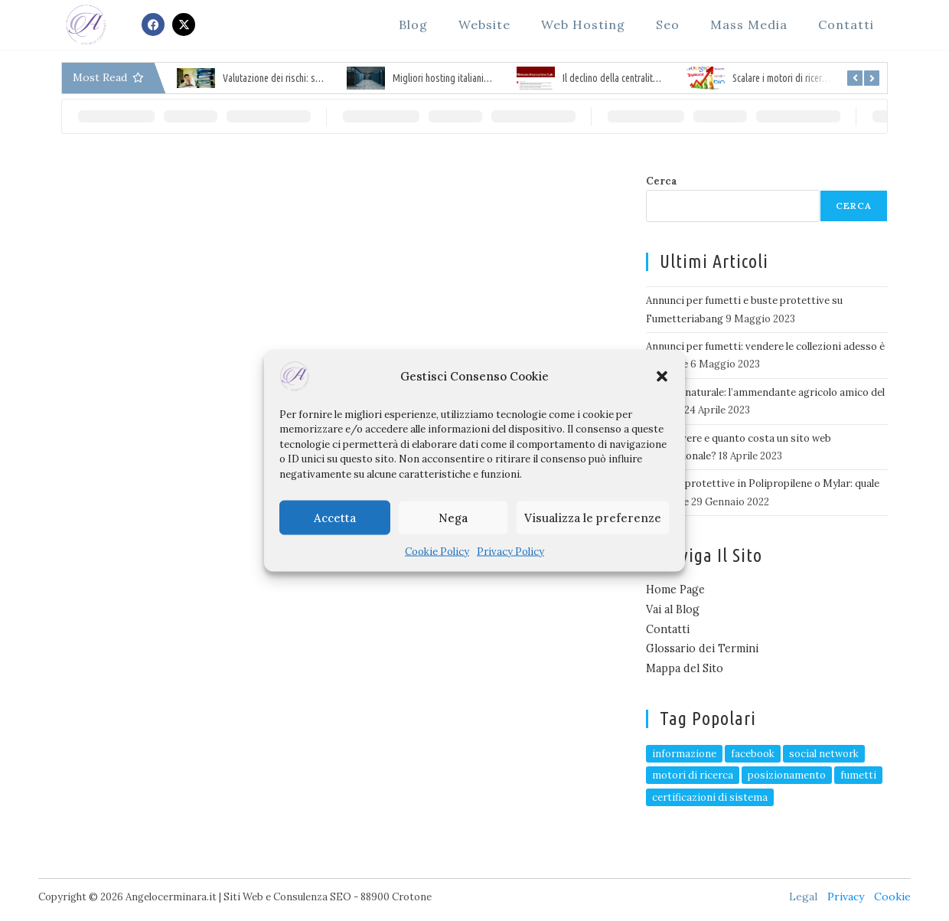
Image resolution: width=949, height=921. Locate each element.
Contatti (846, 24)
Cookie (892, 896)
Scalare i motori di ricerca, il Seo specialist (814, 78)
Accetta (335, 517)
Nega (453, 517)
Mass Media (749, 24)
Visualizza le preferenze (592, 517)
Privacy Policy (510, 551)
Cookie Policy (437, 551)
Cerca (661, 181)
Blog (413, 24)
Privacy (845, 896)
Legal (803, 896)
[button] (662, 376)
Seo (668, 24)
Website (484, 24)
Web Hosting (583, 24)
